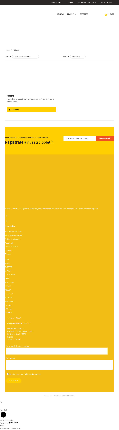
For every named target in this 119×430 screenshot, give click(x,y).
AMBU (7, 263)
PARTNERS (84, 14)
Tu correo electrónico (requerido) (59, 350)
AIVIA (7, 259)
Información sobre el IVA (13, 235)
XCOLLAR (10, 96)
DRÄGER (8, 270)
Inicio (8, 50)
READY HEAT (9, 282)
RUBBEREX (9, 293)
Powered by (9, 423)
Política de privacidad (12, 239)
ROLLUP (8, 290)
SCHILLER (8, 297)
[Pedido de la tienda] (25, 57)
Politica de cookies (11, 246)
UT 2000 (8, 305)
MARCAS (60, 14)
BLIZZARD (8, 267)
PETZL (7, 278)
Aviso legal (9, 243)
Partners (8, 250)
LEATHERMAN (10, 274)
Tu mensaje (59, 363)
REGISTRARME (105, 138)
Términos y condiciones (13, 231)
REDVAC (8, 286)
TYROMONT (9, 301)
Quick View (13, 109)
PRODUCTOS (72, 14)
